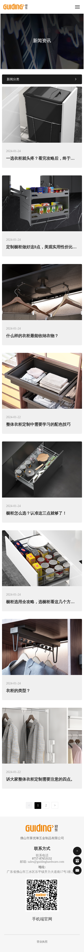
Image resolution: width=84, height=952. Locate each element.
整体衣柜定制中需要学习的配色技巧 (38, 424)
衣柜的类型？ (18, 690)
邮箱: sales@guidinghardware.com (42, 861)
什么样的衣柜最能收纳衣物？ (32, 336)
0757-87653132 (42, 858)
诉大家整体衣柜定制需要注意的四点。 (40, 779)
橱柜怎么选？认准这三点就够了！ (36, 513)
